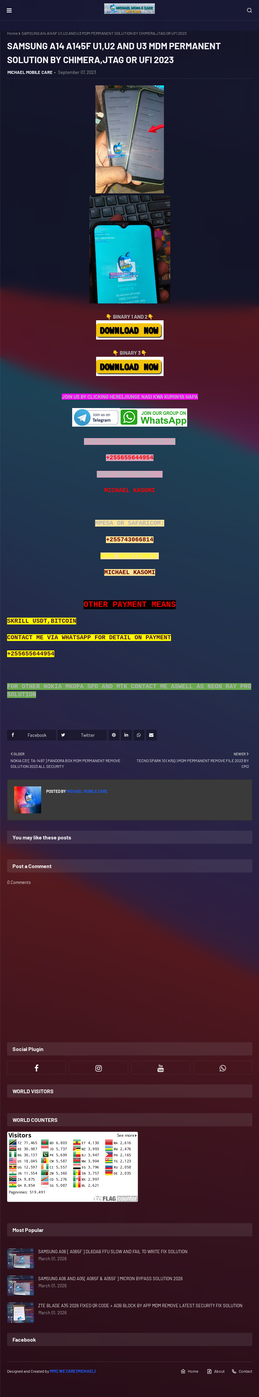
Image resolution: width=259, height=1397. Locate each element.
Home (12, 33)
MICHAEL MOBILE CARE (30, 72)
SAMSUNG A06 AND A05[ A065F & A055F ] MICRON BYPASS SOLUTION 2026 (110, 1278)
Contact (241, 1371)
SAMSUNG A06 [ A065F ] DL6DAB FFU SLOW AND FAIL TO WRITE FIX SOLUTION (113, 1251)
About (216, 1371)
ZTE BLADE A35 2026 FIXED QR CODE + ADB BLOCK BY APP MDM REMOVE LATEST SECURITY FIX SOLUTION (140, 1305)
